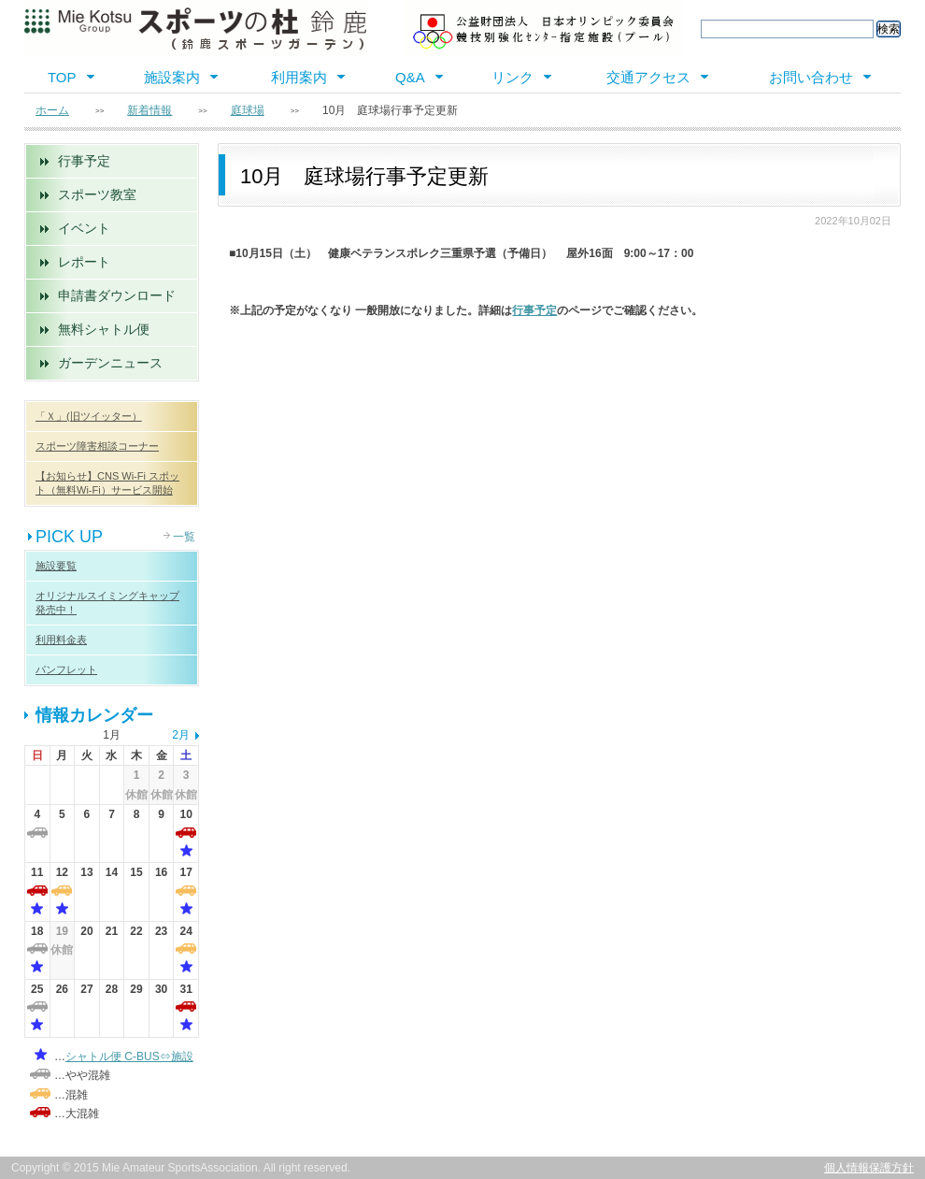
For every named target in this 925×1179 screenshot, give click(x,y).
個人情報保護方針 (869, 1167)
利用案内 (299, 77)
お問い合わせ (811, 77)
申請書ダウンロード (117, 295)
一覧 (184, 536)
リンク (512, 77)
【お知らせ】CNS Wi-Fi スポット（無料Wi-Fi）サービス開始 (107, 483)
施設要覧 (56, 565)
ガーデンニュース (110, 362)
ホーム (52, 110)
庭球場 (247, 110)
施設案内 (172, 77)
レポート (84, 261)
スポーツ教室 (97, 194)
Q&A (410, 77)
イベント (84, 228)
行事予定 (84, 160)
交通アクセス (648, 77)
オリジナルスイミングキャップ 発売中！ (107, 602)
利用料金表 (61, 639)
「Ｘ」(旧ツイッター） (89, 416)
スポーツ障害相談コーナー (97, 446)
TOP (62, 77)
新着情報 (149, 110)
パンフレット (66, 669)
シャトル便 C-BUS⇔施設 (129, 1056)
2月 (181, 734)
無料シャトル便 (103, 329)
